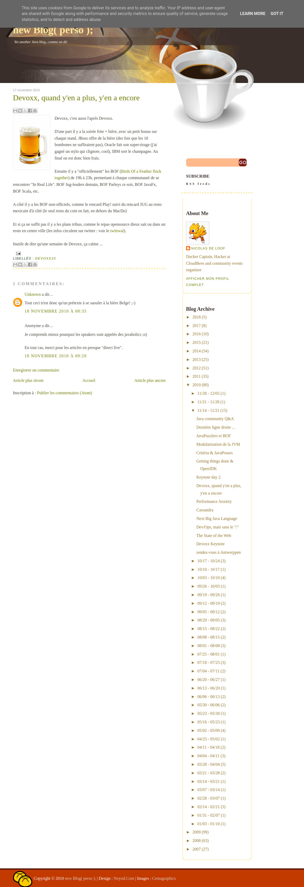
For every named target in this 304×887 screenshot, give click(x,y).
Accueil (89, 380)
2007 (196, 849)
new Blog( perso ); (53, 30)
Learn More (252, 13)
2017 (196, 325)
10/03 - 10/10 (208, 577)
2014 (196, 351)
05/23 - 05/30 (208, 713)
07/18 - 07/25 (208, 662)
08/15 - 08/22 (208, 628)
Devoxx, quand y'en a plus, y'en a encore (76, 98)
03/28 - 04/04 (208, 764)
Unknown (33, 294)
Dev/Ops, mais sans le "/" (217, 527)
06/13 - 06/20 (208, 688)
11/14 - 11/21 (208, 410)
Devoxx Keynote (210, 544)
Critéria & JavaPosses (214, 453)
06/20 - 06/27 (208, 679)
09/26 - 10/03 (208, 586)
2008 (196, 840)
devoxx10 (45, 258)
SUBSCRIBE (217, 180)
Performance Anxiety (214, 501)
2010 (196, 385)
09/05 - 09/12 (208, 612)
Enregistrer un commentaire (36, 370)
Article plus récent (28, 380)
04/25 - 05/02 (208, 739)
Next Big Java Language (216, 518)
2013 (196, 359)
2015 (196, 342)
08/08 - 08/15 (208, 637)
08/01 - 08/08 (208, 645)
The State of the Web (213, 535)
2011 (196, 376)
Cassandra (204, 510)
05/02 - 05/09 (208, 730)
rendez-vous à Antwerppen (218, 552)
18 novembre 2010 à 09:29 (56, 356)
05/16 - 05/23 (208, 722)
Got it (277, 13)
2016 (196, 334)
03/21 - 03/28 (208, 773)
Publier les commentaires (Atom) (64, 393)
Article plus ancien (150, 380)
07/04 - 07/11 (208, 671)
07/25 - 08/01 (208, 654)
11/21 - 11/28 (208, 402)
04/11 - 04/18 (208, 747)
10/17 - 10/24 (208, 561)
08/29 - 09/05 (208, 620)
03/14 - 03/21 (208, 781)
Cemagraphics (164, 878)
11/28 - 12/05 (208, 393)
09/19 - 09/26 (208, 595)
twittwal (117, 231)
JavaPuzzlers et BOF (213, 436)
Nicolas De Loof (208, 248)
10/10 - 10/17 (208, 569)
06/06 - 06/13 (208, 696)
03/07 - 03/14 (208, 789)
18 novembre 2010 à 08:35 (56, 311)
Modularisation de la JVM (218, 444)
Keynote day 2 (208, 477)
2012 (196, 368)
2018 (196, 317)
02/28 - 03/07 (208, 798)
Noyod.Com (124, 878)
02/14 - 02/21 (208, 807)
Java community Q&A (215, 418)
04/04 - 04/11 (208, 756)
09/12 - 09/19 (208, 603)
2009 (196, 832)
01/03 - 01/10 (208, 824)
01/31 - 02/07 (208, 815)
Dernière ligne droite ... (215, 427)
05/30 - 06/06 (208, 705)
